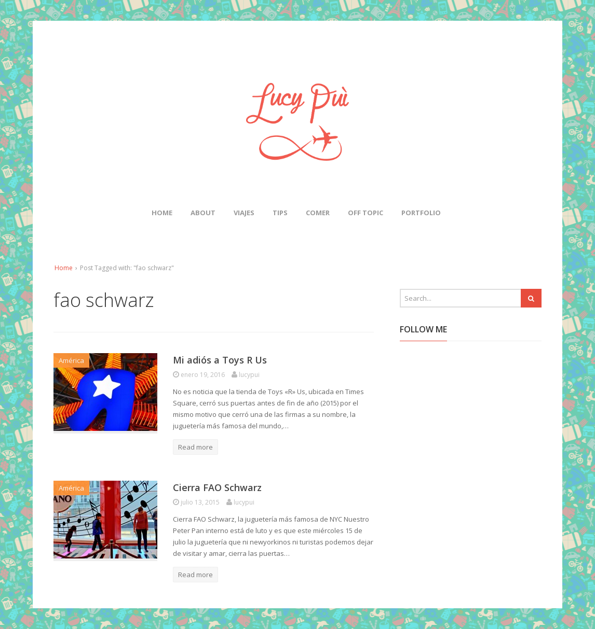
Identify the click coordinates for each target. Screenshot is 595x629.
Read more (195, 447)
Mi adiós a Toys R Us (220, 360)
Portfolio (421, 212)
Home (162, 212)
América (71, 360)
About (203, 212)
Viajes (244, 212)
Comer (318, 212)
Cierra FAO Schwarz (217, 487)
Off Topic (365, 212)
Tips (280, 212)
